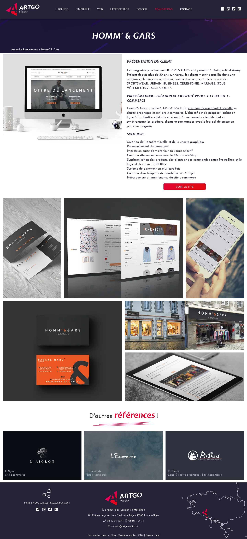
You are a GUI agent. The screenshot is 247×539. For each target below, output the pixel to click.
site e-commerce (173, 113)
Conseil (142, 9)
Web (100, 9)
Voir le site (184, 187)
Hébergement (119, 9)
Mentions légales (127, 535)
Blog (113, 535)
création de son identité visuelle (210, 108)
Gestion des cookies (98, 535)
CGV (141, 535)
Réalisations (164, 9)
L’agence (61, 9)
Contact (186, 9)
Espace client (153, 535)
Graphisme (82, 9)
